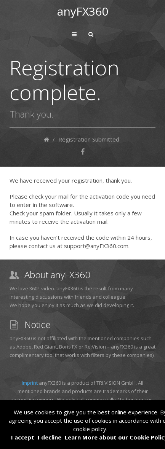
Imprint (30, 382)
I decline (49, 437)
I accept (22, 437)
